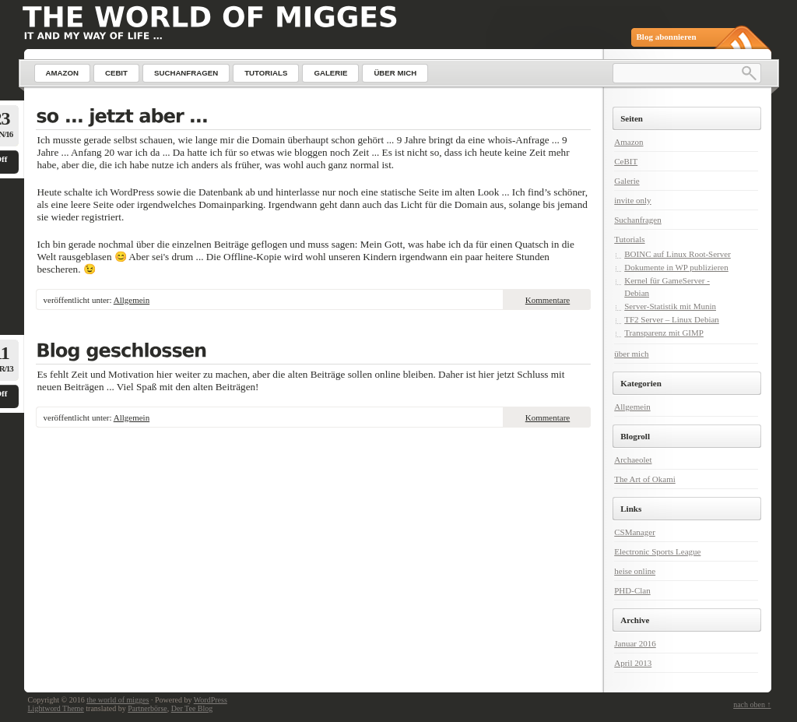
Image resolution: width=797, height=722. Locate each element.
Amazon (628, 141)
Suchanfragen (637, 219)
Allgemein (131, 300)
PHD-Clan (632, 590)
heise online (634, 571)
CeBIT (625, 161)
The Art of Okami (645, 479)
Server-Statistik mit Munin (670, 306)
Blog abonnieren (667, 36)
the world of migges (117, 700)
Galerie (626, 180)
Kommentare (547, 300)
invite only (632, 200)
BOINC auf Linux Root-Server (677, 254)
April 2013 (632, 662)
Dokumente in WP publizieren (676, 267)
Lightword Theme (56, 708)
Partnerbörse (147, 708)
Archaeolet (632, 459)
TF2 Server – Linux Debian (671, 319)
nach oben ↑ (752, 704)
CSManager (634, 532)
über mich (631, 353)
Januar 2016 (634, 643)
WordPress (210, 700)
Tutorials (629, 239)
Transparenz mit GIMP (664, 332)
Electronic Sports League (657, 551)
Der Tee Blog (192, 708)
